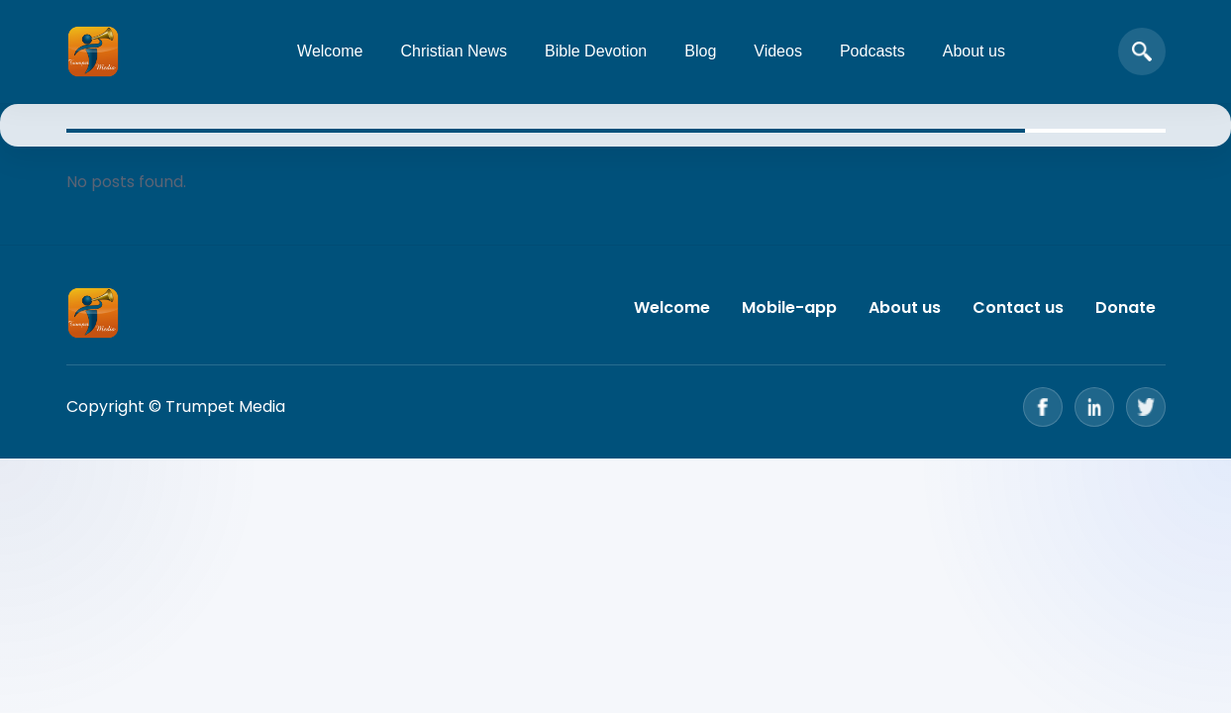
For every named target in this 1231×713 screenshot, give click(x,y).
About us (974, 51)
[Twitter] (1146, 407)
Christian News (453, 51)
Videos (778, 51)
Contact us (1018, 307)
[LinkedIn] (1094, 407)
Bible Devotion (596, 51)
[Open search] (1142, 51)
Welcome (329, 51)
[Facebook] (1043, 407)
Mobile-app (789, 307)
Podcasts (872, 51)
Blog (700, 51)
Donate (1125, 307)
